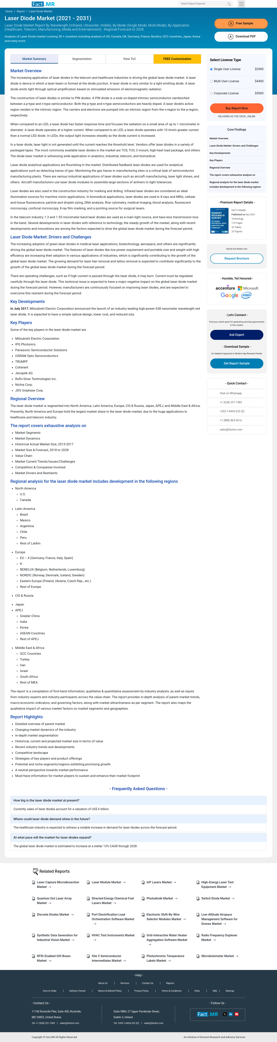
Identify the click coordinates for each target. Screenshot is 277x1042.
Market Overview (219, 138)
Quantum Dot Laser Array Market (54, 901)
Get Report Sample (237, 363)
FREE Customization (177, 59)
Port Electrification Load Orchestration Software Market (113, 919)
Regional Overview (220, 167)
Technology (237, 218)
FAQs (197, 991)
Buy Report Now (237, 108)
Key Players (216, 160)
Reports (170, 983)
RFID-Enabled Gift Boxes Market (54, 958)
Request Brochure (236, 258)
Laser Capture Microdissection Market (58, 884)
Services (124, 983)
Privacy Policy (141, 991)
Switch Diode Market (217, 898)
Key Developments (220, 153)
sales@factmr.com (69, 1023)
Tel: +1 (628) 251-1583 (43, 1023)
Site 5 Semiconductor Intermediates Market (109, 958)
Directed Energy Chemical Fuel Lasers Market (113, 901)
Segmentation (82, 59)
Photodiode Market (162, 898)
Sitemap (230, 991)
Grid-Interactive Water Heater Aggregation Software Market (167, 939)
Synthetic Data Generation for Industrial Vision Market (57, 937)
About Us (103, 983)
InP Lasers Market (161, 882)
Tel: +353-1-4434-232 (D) (126, 1023)
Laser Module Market (109, 882)
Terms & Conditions (171, 991)
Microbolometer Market (220, 956)
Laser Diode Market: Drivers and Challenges (234, 145)
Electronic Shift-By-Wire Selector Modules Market (166, 917)
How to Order (49, 991)
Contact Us (147, 983)
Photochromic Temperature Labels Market (165, 958)
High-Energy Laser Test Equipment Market (217, 884)
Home (9, 11)
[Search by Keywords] (205, 4)
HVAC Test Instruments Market (113, 937)
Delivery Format (77, 991)
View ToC (129, 59)
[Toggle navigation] (241, 4)
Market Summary (34, 59)
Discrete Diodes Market (55, 914)
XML (215, 991)
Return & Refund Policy (110, 991)
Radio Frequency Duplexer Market (219, 937)
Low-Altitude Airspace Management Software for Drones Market (219, 919)
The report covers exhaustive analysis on (232, 174)
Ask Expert (236, 335)
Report (21, 11)
